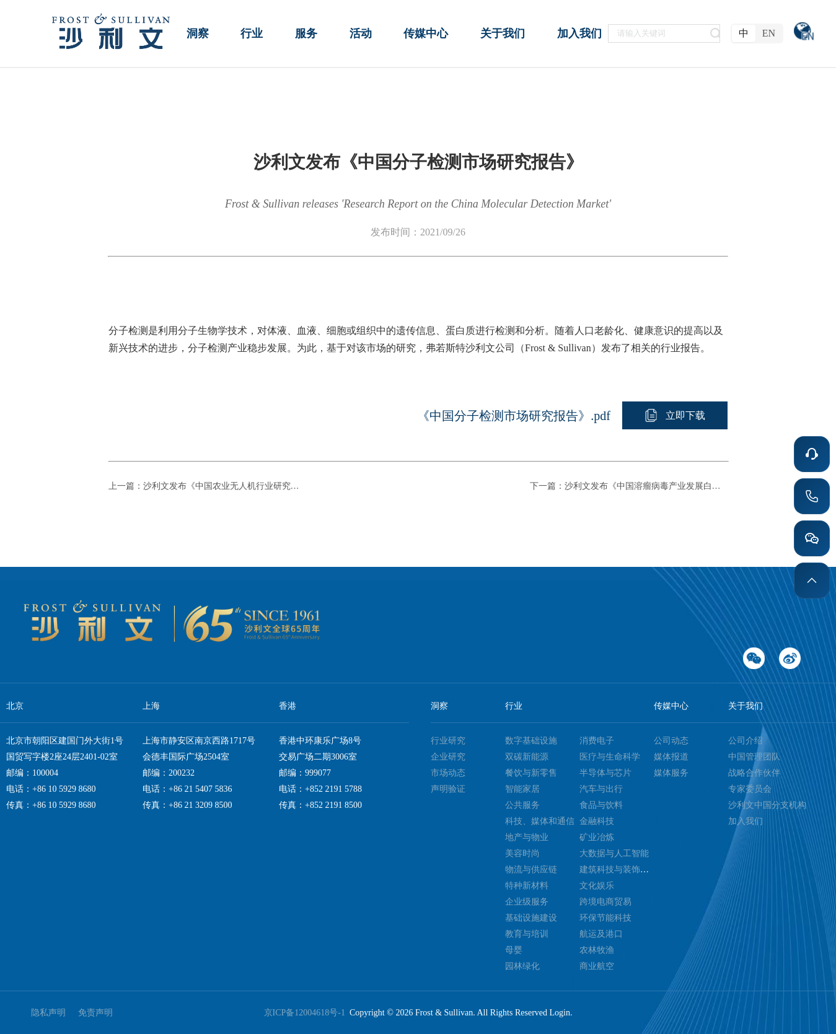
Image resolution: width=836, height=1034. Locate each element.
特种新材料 (526, 885)
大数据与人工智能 (614, 853)
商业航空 (596, 966)
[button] (675, 415)
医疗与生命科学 (609, 756)
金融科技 (596, 821)
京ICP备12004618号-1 (307, 1012)
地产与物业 (526, 837)
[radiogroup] (757, 33)
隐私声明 (48, 1012)
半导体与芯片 (605, 773)
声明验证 (448, 789)
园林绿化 (522, 966)
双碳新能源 (526, 756)
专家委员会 (750, 789)
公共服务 (522, 805)
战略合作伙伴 (754, 773)
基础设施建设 (531, 917)
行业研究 (448, 740)
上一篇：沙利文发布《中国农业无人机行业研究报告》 (207, 486)
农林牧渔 (596, 950)
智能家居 (522, 789)
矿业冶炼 (596, 837)
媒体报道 (671, 756)
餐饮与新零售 (531, 773)
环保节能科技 (605, 917)
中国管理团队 (754, 756)
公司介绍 (745, 740)
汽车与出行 (601, 789)
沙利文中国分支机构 (767, 805)
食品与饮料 (601, 805)
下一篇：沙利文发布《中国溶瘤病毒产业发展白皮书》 (629, 486)
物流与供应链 (531, 869)
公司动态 (671, 740)
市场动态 (448, 773)
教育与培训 (526, 934)
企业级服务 (526, 901)
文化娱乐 (596, 885)
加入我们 (745, 821)
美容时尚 (522, 853)
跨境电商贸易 (605, 901)
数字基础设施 (531, 740)
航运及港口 (601, 934)
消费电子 (596, 740)
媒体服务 (671, 773)
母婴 (513, 950)
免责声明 (95, 1012)
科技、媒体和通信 (539, 821)
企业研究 (448, 756)
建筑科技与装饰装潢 (618, 869)
